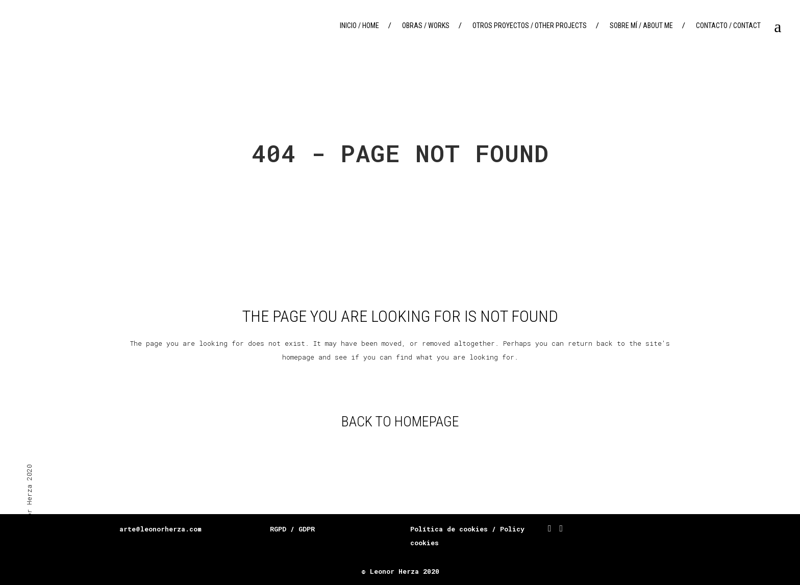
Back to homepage (400, 421)
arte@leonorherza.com (160, 528)
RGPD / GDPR (292, 528)
